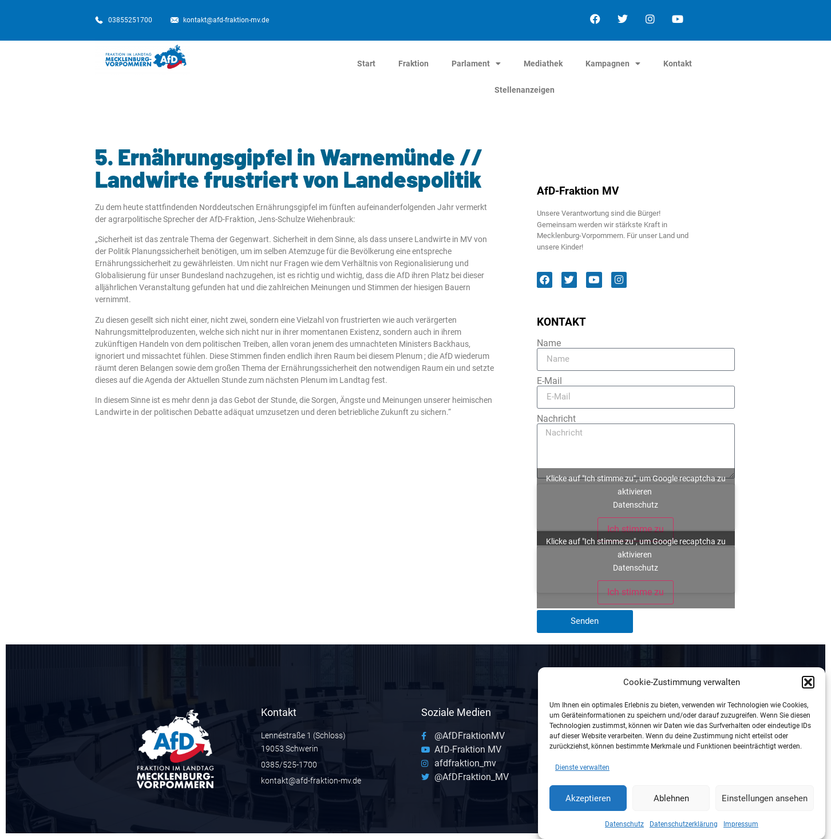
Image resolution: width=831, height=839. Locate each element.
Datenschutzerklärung (684, 828)
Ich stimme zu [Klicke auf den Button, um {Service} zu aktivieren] (635, 529)
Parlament (476, 63)
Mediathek (543, 63)
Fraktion (413, 63)
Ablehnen (671, 801)
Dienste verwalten (582, 771)
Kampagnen (612, 63)
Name (549, 343)
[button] (808, 685)
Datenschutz (624, 828)
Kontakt (677, 63)
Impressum (740, 828)
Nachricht (556, 419)
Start (366, 63)
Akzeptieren (588, 801)
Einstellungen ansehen (765, 801)
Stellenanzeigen (524, 89)
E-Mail (549, 381)
